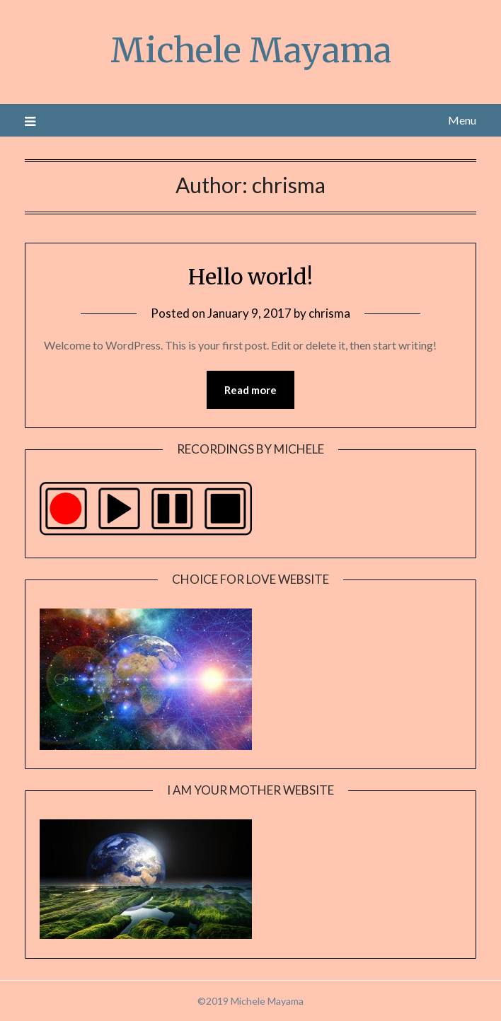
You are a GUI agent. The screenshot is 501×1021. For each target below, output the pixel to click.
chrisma (329, 313)
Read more (250, 389)
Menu (462, 120)
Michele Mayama (250, 50)
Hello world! (250, 276)
